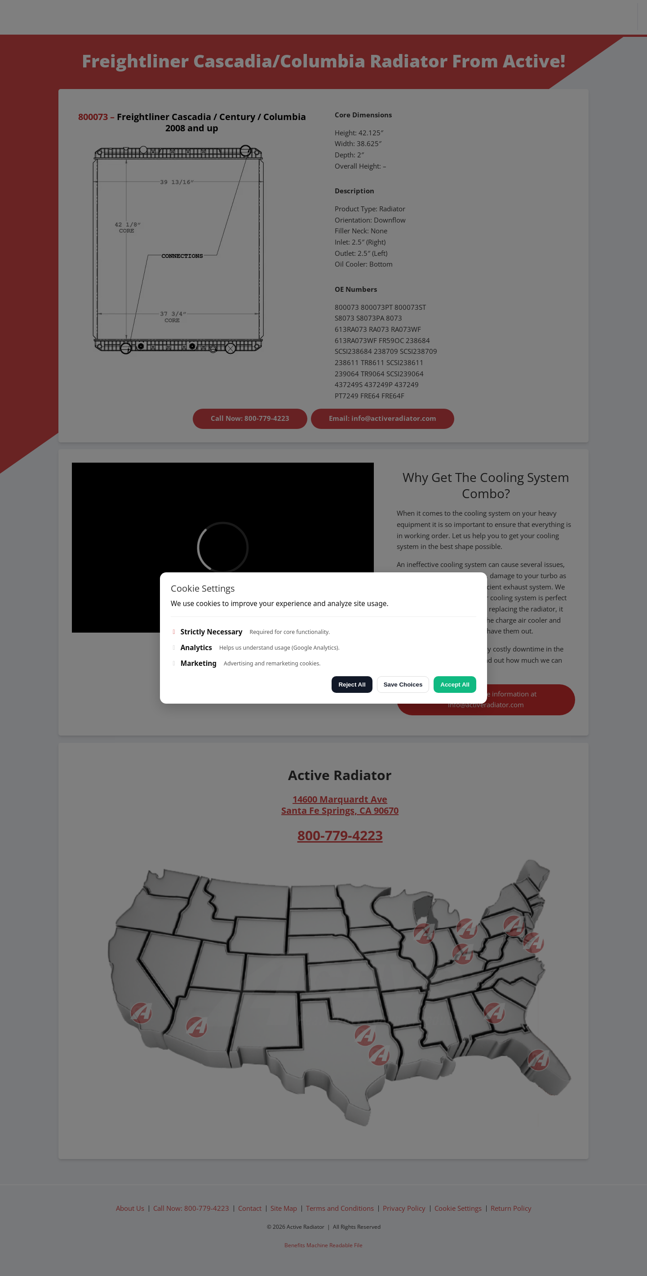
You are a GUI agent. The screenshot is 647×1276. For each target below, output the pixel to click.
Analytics (191, 647)
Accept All (455, 684)
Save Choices (403, 684)
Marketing (194, 663)
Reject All (351, 684)
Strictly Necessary (207, 632)
